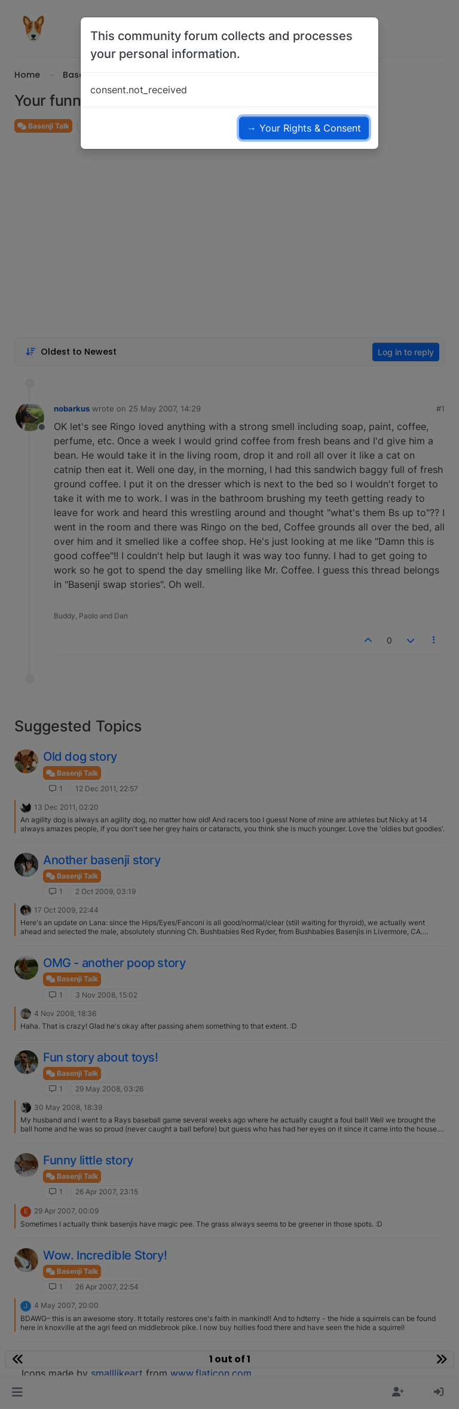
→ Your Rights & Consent (304, 128)
